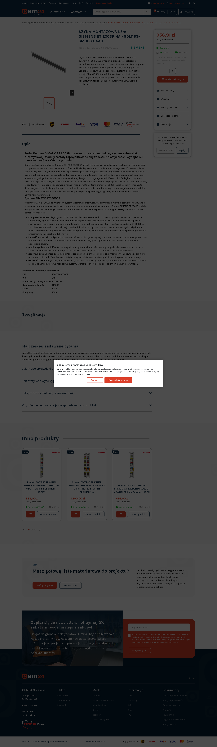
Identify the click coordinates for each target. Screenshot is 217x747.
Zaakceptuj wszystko (118, 380)
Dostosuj (95, 380)
